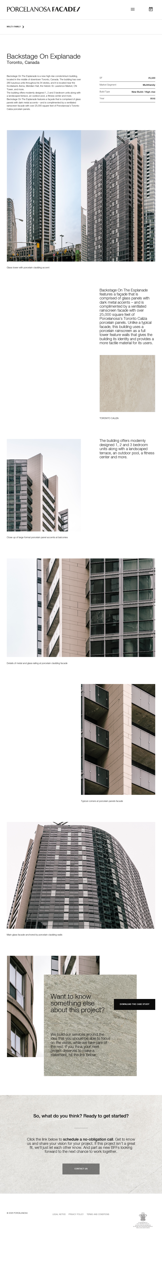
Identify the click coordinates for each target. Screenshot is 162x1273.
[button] (132, 10)
